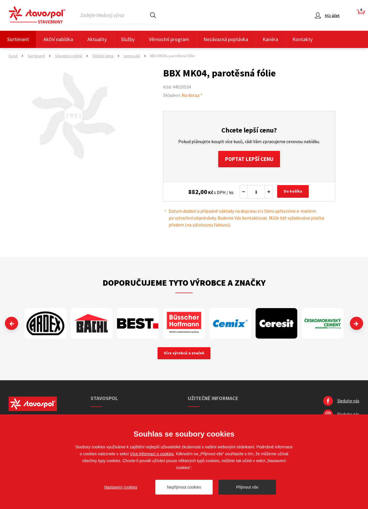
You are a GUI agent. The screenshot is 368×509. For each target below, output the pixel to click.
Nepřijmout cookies (184, 487)
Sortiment (18, 39)
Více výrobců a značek (184, 354)
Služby (128, 39)
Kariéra (270, 39)
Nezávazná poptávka (226, 39)
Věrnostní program (169, 39)
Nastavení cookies (120, 487)
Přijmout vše (247, 487)
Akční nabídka (58, 39)
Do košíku (293, 192)
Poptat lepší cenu (249, 159)
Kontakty (302, 39)
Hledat (153, 15)
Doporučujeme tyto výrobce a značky (184, 283)
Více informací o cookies (152, 454)
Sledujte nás (348, 402)
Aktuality (97, 39)
